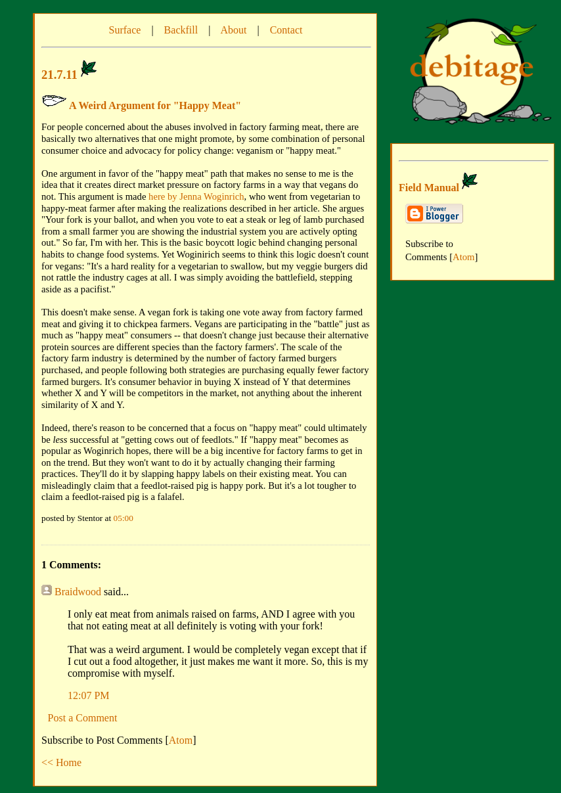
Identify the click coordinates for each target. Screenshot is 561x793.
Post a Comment (83, 717)
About (233, 29)
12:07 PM (89, 695)
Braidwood (78, 591)
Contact (286, 29)
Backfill (181, 29)
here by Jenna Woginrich (196, 196)
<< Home (61, 762)
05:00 (123, 518)
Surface (125, 29)
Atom (180, 740)
